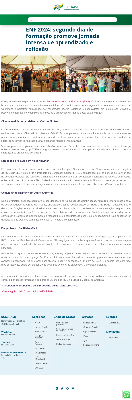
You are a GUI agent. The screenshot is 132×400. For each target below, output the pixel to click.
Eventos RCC (114, 323)
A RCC (38, 323)
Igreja (85, 340)
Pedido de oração (63, 344)
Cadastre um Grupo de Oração (64, 330)
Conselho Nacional (39, 343)
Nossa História (41, 327)
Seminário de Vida (63, 339)
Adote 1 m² (113, 337)
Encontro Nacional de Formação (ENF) (68, 101)
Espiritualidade (89, 331)
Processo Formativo (65, 335)
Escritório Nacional (39, 337)
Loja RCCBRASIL (40, 358)
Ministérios (40, 348)
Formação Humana (91, 345)
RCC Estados (40, 353)
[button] (4, 74)
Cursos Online (41, 363)
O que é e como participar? (63, 324)
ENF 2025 (39, 368)
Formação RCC (89, 323)
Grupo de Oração (90, 327)
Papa (85, 336)
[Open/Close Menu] (127, 20)
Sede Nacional (41, 331)
